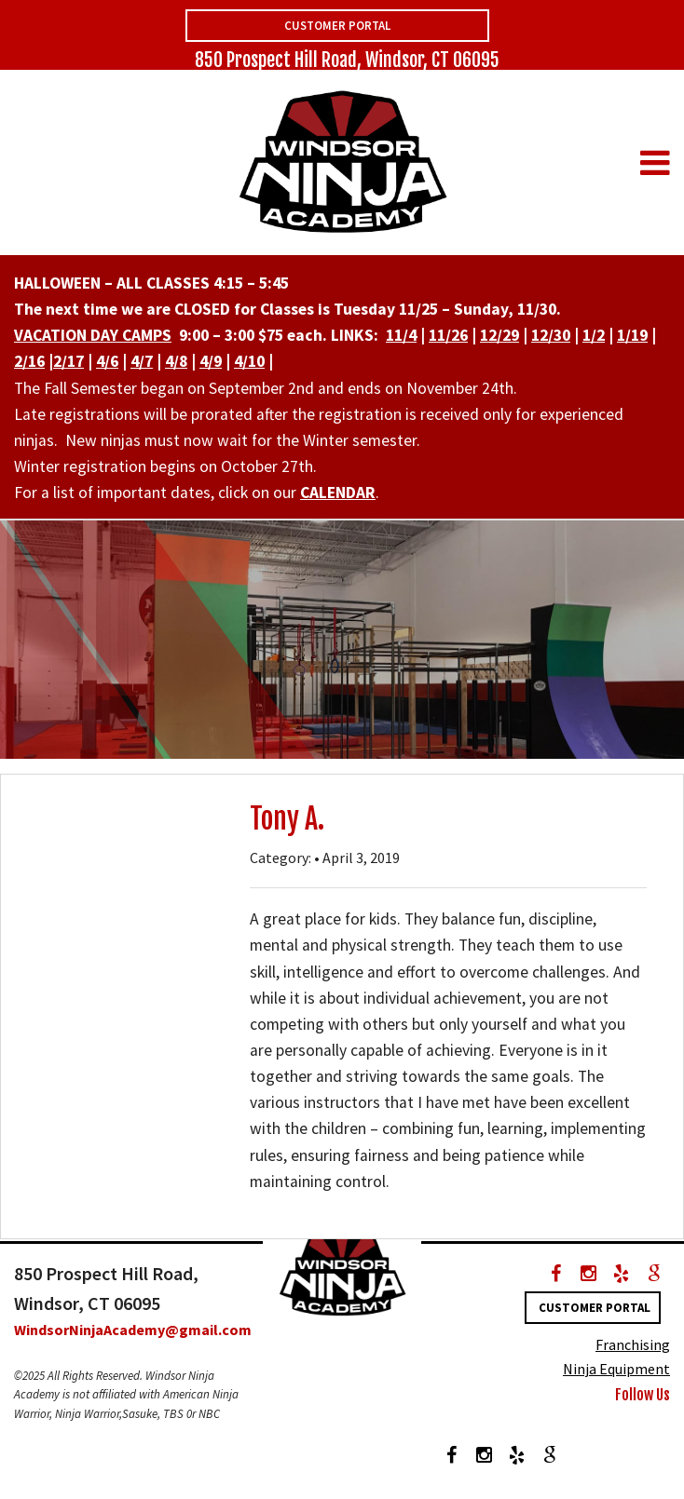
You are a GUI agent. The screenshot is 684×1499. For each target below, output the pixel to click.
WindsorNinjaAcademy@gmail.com (133, 1329)
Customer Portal (337, 26)
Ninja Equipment (616, 1368)
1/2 (593, 335)
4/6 (107, 361)
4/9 (210, 361)
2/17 (68, 361)
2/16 (29, 361)
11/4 (401, 335)
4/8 (176, 361)
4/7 (141, 361)
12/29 (499, 335)
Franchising (632, 1344)
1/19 (632, 335)
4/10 (249, 361)
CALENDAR (338, 492)
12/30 (550, 335)
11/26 (448, 335)
